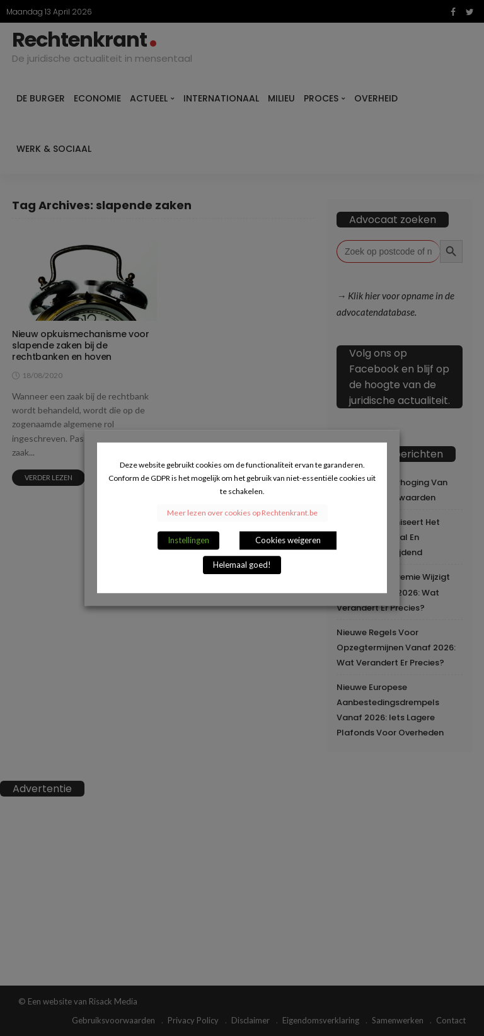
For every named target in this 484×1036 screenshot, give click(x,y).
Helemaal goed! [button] (242, 565)
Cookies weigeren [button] (288, 541)
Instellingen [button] (188, 541)
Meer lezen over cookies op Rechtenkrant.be (242, 513)
